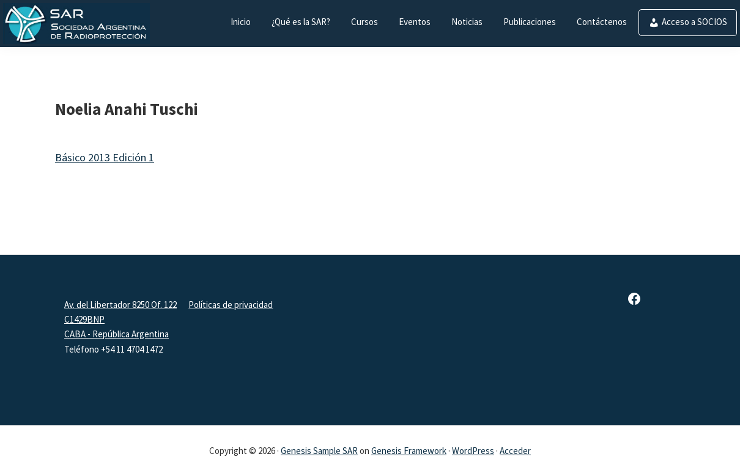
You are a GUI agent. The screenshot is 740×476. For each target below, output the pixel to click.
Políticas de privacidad (230, 304)
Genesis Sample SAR (319, 450)
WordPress (473, 450)
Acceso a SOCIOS (694, 21)
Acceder (515, 450)
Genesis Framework (408, 450)
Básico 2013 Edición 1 (104, 157)
